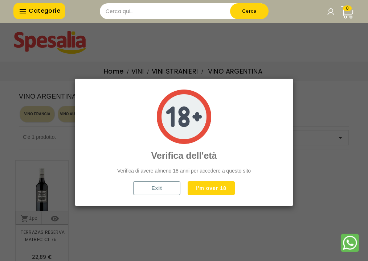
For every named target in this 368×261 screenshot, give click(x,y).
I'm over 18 (211, 188)
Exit (156, 188)
